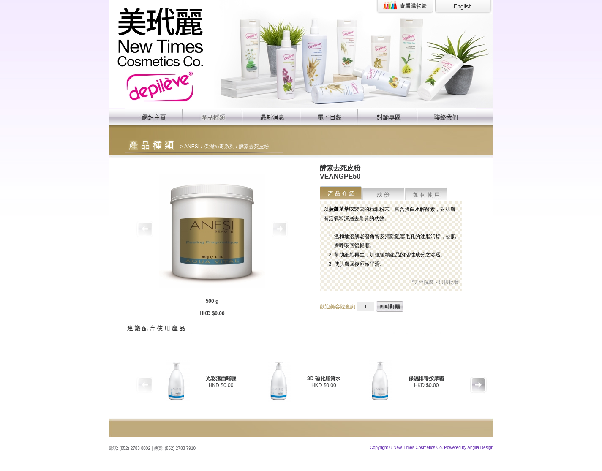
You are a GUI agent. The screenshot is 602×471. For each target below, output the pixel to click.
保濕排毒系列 (219, 147)
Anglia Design (480, 447)
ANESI (191, 147)
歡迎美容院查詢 (337, 307)
